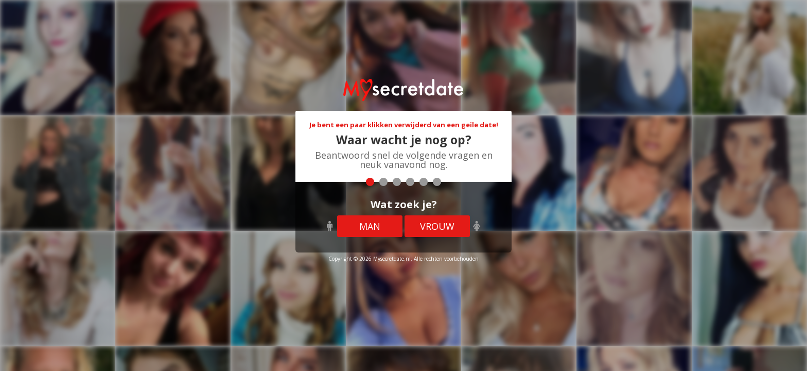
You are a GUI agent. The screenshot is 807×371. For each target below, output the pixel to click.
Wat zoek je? (404, 204)
